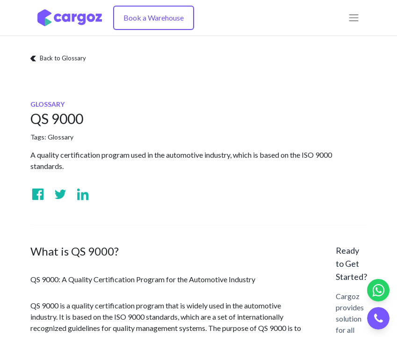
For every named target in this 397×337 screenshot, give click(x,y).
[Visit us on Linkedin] (82, 194)
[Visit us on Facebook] (37, 194)
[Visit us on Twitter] (60, 194)
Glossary (60, 137)
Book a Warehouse (153, 17)
